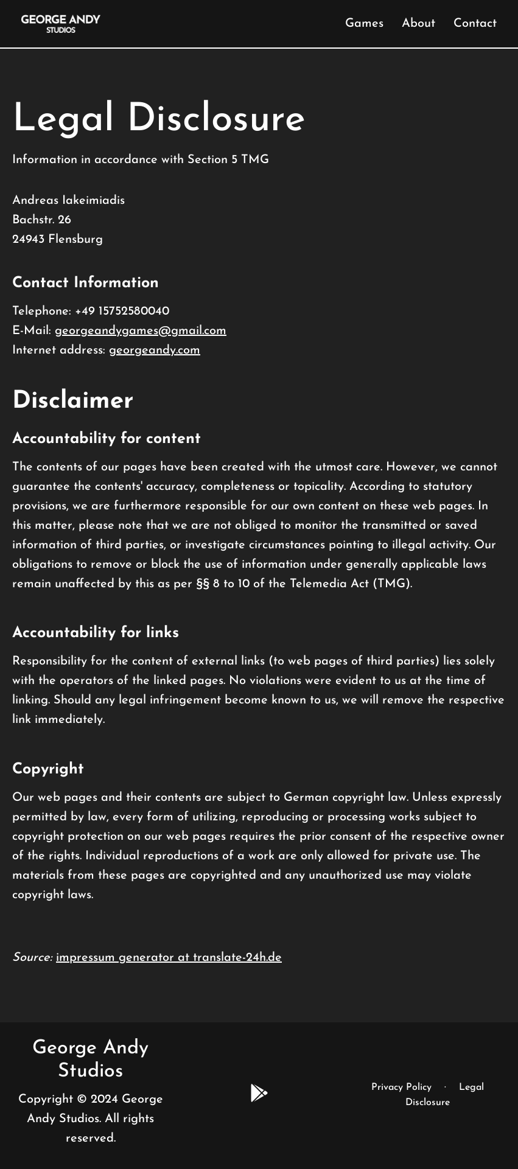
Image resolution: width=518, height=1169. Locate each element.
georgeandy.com (154, 350)
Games (364, 24)
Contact (475, 24)
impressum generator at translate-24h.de (169, 958)
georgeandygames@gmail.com (140, 331)
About (418, 24)
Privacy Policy (401, 1087)
